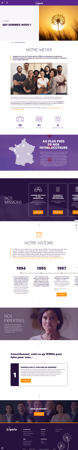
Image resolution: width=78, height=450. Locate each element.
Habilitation (43, 433)
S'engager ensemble (26, 444)
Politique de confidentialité (44, 449)
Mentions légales (32, 449)
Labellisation (43, 431)
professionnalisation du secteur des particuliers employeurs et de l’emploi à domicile (38, 257)
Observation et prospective (28, 433)
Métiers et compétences (27, 431)
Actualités (57, 431)
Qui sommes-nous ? (59, 429)
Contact (76, 221)
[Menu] (2, 3)
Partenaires (43, 442)
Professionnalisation (26, 442)
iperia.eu (24, 449)
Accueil (12, 42)
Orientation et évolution (27, 441)
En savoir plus (26, 380)
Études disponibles (26, 435)
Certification (43, 435)
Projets (42, 441)
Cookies (54, 449)
